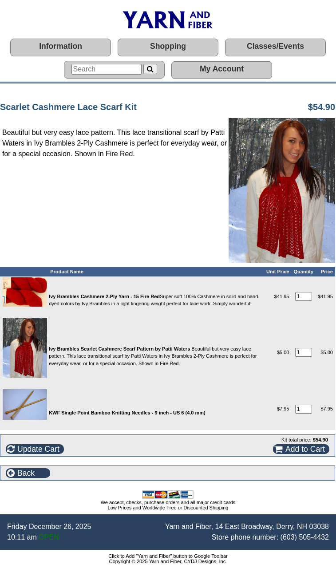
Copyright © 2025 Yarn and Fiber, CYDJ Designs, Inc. (168, 561)
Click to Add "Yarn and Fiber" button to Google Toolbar (168, 556)
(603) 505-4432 (305, 537)
